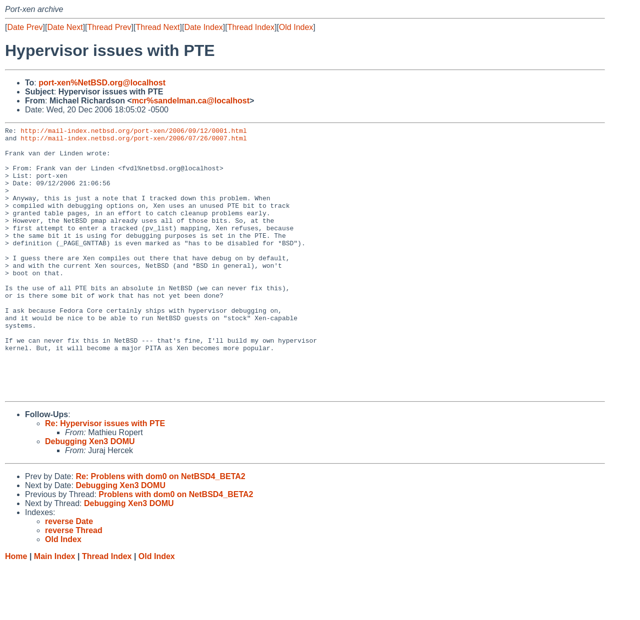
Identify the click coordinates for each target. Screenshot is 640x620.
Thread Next (158, 27)
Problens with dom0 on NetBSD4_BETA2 (175, 548)
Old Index (296, 27)
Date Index (203, 27)
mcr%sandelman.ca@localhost (191, 100)
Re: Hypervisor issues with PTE (105, 477)
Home (16, 610)
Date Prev (24, 27)
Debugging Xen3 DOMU (90, 495)
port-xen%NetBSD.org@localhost (102, 82)
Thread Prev (110, 27)
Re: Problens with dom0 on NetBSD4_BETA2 (160, 530)
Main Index (55, 610)
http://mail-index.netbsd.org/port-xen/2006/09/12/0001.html (133, 131)
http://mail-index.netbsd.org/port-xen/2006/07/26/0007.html (133, 140)
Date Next (64, 27)
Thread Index (251, 27)
